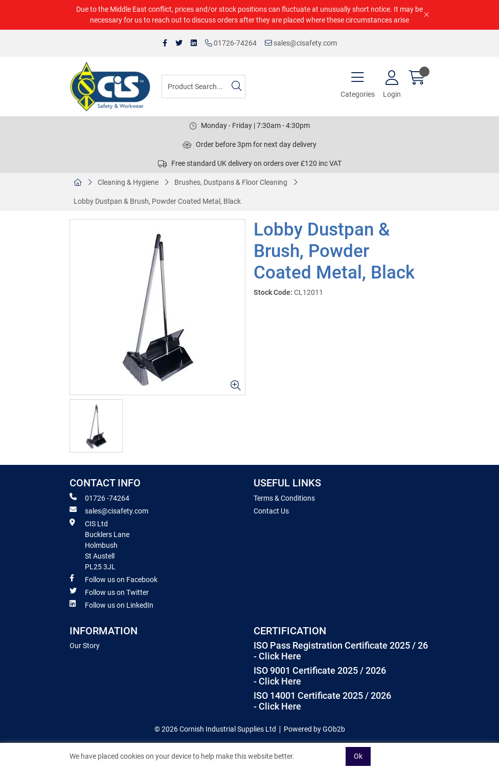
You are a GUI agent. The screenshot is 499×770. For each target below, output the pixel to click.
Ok (358, 756)
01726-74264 (231, 43)
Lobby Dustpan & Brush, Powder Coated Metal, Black (157, 201)
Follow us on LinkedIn (111, 604)
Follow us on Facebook (113, 579)
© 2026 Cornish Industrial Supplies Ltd (215, 729)
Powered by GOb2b (314, 729)
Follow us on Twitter (109, 591)
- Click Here (277, 656)
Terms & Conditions (284, 498)
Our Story (85, 645)
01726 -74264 (99, 497)
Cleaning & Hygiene (128, 182)
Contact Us (271, 511)
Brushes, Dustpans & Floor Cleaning (230, 182)
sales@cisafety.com (301, 43)
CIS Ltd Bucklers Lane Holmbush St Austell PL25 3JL (99, 545)
